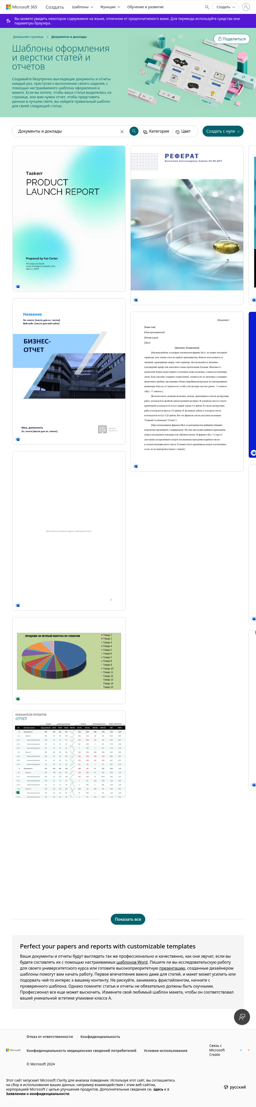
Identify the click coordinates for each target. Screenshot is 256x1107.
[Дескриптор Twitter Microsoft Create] (241, 1050)
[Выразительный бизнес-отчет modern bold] (128, 198)
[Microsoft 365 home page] (21, 7)
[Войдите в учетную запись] (246, 7)
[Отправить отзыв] (242, 1017)
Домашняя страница (28, 37)
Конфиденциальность (100, 1036)
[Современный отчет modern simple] (128, 631)
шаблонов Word (132, 962)
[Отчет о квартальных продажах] (49, 488)
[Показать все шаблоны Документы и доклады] (128, 919)
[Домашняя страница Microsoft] (13, 1050)
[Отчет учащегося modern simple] (128, 520)
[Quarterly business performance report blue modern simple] (207, 303)
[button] (232, 39)
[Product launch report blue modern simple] (49, 193)
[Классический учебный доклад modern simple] (49, 638)
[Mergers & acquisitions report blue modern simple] (128, 303)
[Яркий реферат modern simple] (207, 852)
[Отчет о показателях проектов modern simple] (49, 551)
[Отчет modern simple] (207, 410)
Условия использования (166, 1050)
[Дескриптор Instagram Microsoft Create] (248, 1050)
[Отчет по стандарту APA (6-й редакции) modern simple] (207, 520)
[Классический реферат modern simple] (207, 741)
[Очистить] (122, 131)
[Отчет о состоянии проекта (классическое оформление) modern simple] (128, 741)
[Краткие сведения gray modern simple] (128, 410)
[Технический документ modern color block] (49, 401)
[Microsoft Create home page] (55, 7)
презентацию (172, 968)
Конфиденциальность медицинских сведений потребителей (81, 1050)
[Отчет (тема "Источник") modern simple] (207, 198)
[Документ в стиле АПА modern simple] (128, 852)
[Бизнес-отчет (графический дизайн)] (49, 295)
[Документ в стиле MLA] (49, 748)
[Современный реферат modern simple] (207, 631)
